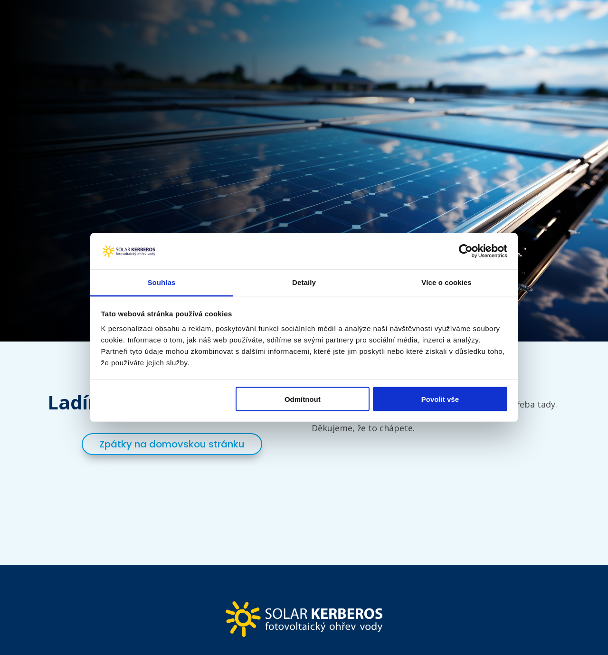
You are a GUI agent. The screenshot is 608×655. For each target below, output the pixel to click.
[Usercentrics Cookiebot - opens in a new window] (465, 251)
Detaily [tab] (304, 282)
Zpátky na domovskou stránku (172, 444)
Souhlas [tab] (161, 282)
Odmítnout (303, 399)
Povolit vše (440, 399)
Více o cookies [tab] (446, 282)
